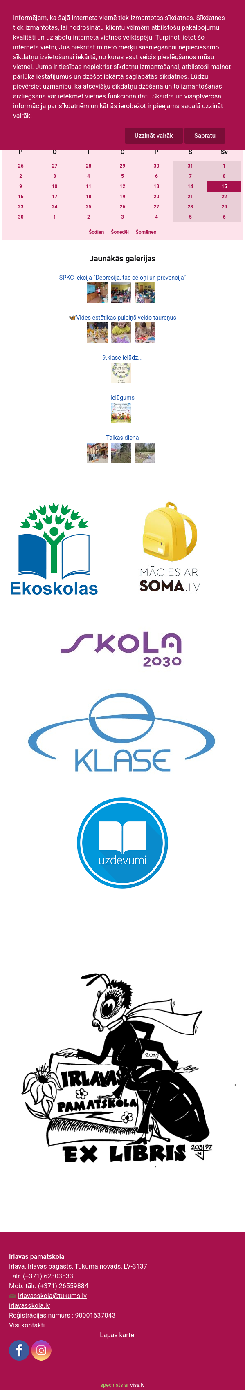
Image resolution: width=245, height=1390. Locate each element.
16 (21, 196)
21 (190, 196)
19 (123, 196)
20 (157, 196)
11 (89, 186)
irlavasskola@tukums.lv (52, 1296)
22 (224, 196)
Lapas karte (117, 1335)
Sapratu (205, 135)
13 (157, 186)
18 (89, 196)
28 (89, 166)
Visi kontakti (27, 1325)
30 (157, 166)
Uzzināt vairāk (154, 135)
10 (55, 186)
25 (89, 207)
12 (123, 186)
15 (224, 186)
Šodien (96, 232)
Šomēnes (146, 232)
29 (123, 166)
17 (55, 196)
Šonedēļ (120, 232)
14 (190, 186)
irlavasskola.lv (29, 1305)
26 (21, 166)
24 (55, 207)
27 (55, 166)
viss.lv (137, 1385)
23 (21, 207)
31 (190, 166)
